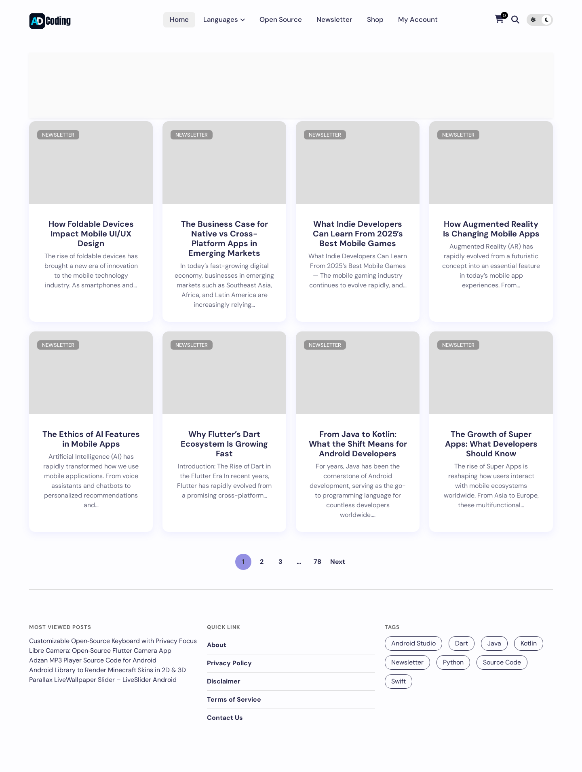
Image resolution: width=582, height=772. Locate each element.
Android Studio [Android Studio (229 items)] (413, 643)
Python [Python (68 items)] (453, 662)
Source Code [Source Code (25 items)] (502, 662)
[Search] (515, 20)
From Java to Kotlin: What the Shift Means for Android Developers (358, 444)
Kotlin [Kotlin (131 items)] (529, 643)
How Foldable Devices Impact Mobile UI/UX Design (91, 234)
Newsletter (334, 19)
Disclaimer (223, 681)
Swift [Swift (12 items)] (398, 681)
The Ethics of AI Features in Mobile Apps (91, 439)
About (216, 645)
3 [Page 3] (280, 561)
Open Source (280, 19)
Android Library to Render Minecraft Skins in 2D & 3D (107, 670)
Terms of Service (234, 699)
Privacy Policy (229, 663)
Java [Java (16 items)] (494, 643)
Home (179, 19)
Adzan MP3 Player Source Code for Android (92, 660)
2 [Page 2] (262, 561)
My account (418, 19)
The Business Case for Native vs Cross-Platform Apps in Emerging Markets (224, 238)
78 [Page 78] (317, 561)
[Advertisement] (291, 85)
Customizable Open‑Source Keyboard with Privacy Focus (113, 641)
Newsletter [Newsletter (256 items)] (407, 662)
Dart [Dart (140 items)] (461, 643)
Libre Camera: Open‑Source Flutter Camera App (100, 650)
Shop (375, 19)
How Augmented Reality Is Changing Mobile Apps (491, 229)
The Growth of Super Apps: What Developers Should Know (491, 444)
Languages (220, 19)
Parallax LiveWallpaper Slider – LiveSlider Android (103, 679)
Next (337, 561)
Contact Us (225, 717)
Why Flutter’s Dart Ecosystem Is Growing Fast (224, 444)
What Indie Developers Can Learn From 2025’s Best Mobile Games (358, 234)
